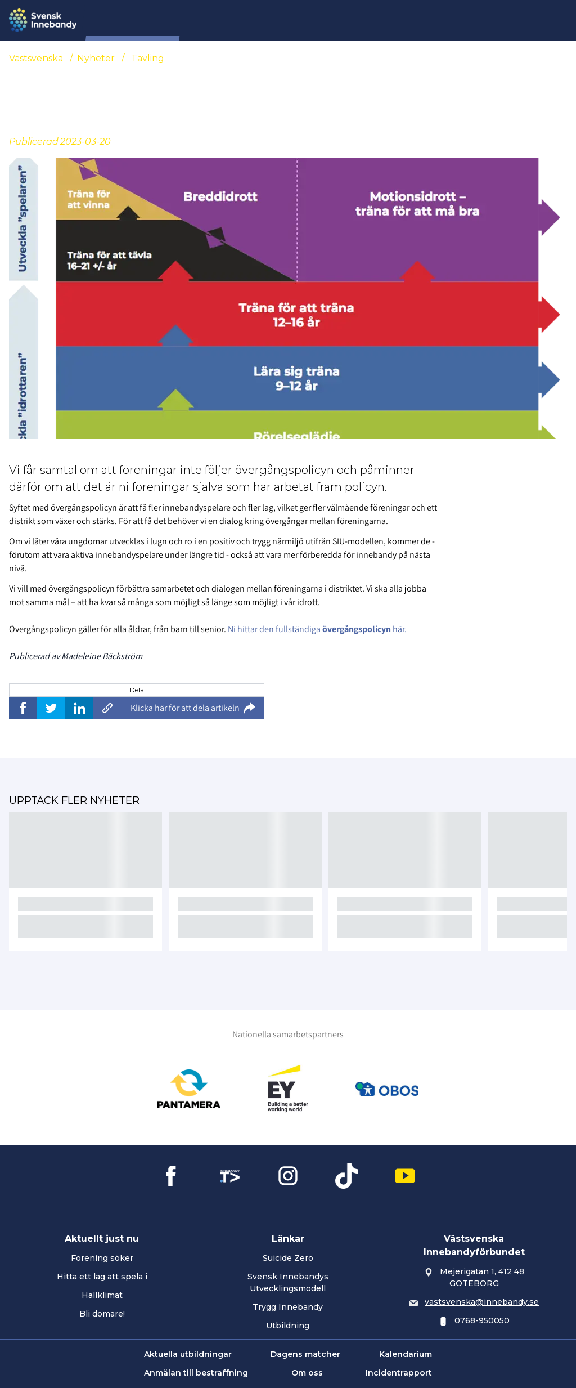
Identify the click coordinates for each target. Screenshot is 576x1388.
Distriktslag (373, 20)
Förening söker (102, 1258)
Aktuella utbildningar (188, 1354)
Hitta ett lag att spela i (102, 1276)
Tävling (318, 20)
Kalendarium (405, 1354)
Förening (268, 20)
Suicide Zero (288, 1258)
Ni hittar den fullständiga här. (317, 629)
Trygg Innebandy (288, 1307)
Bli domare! (102, 1314)
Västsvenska (36, 58)
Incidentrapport (399, 1373)
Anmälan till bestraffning (196, 1373)
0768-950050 (482, 1320)
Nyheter (216, 20)
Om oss (307, 1373)
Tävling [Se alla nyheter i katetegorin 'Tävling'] (147, 58)
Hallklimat (102, 1295)
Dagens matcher (305, 1354)
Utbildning (287, 1325)
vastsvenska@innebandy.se (482, 1302)
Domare (429, 20)
